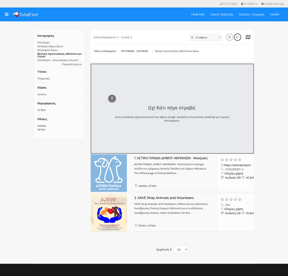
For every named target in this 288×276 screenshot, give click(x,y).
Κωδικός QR (232, 177)
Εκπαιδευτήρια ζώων (50, 46)
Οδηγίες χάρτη (233, 173)
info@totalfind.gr (274, 4)
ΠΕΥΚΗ (41, 129)
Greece (41, 94)
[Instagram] (15, 4)
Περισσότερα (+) (72, 64)
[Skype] (21, 4)
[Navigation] (7, 14)
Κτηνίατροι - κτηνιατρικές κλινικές (57, 60)
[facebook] (4, 4)
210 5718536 (230, 4)
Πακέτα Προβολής (221, 14)
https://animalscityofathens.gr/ (243, 165)
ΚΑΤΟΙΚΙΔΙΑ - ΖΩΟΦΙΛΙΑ (135, 51)
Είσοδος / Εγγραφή (251, 14)
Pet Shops (43, 42)
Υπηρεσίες (43, 78)
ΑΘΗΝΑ (41, 126)
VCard (249, 177)
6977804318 (250, 4)
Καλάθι (274, 14)
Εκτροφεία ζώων (47, 50)
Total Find (197, 14)
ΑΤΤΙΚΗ (41, 110)
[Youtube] (10, 4)
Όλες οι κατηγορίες (105, 51)
